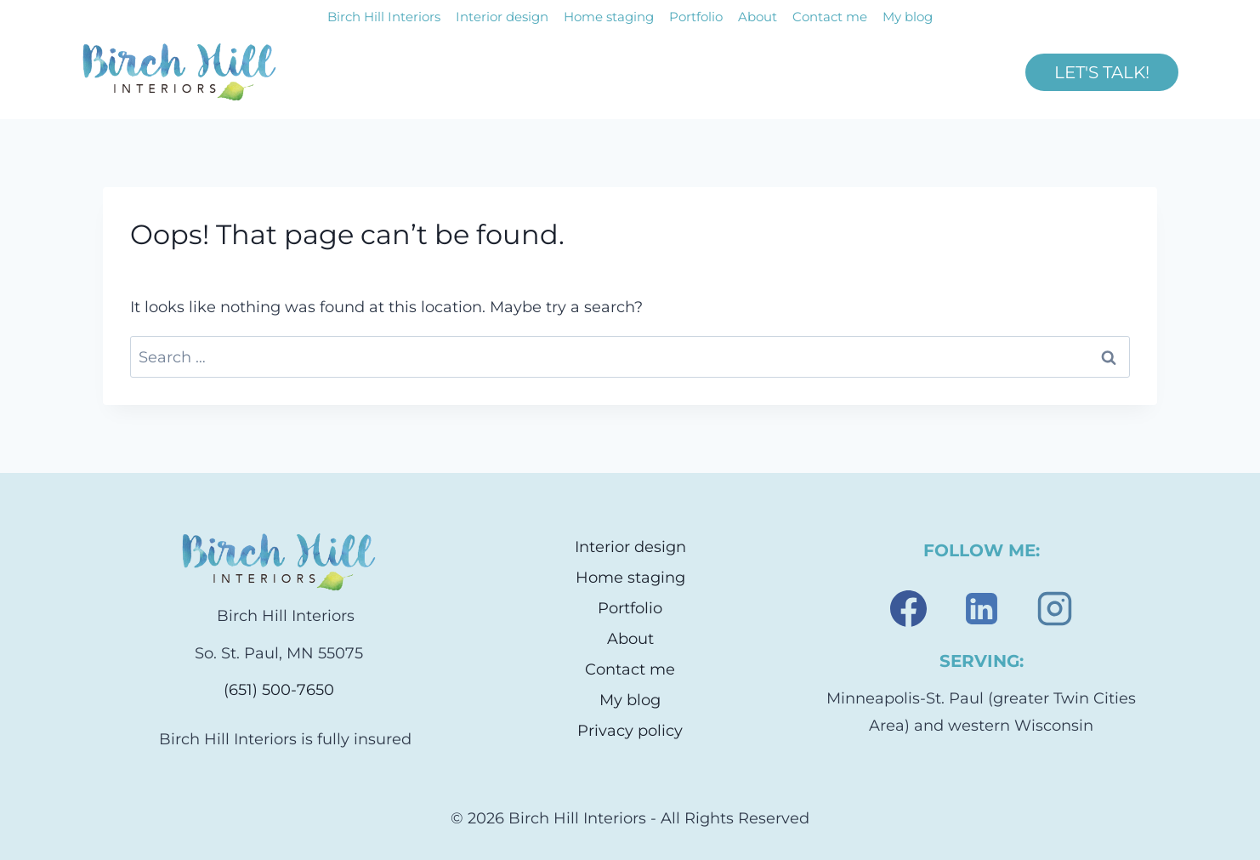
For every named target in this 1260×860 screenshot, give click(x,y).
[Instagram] (1054, 608)
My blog (908, 17)
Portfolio (696, 17)
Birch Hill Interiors (383, 17)
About (757, 17)
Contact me (829, 17)
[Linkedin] (981, 608)
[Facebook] (908, 608)
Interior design (502, 17)
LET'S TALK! (1101, 72)
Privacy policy (630, 730)
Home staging (609, 17)
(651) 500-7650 (279, 690)
